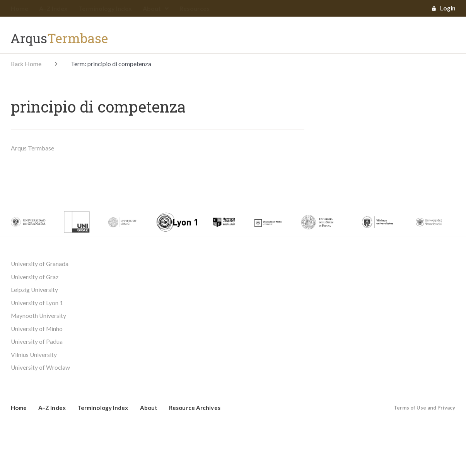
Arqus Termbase (33, 148)
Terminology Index (105, 8)
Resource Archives (194, 409)
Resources (194, 8)
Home (19, 8)
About (156, 8)
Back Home (27, 64)
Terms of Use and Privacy (424, 409)
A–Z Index (53, 8)
